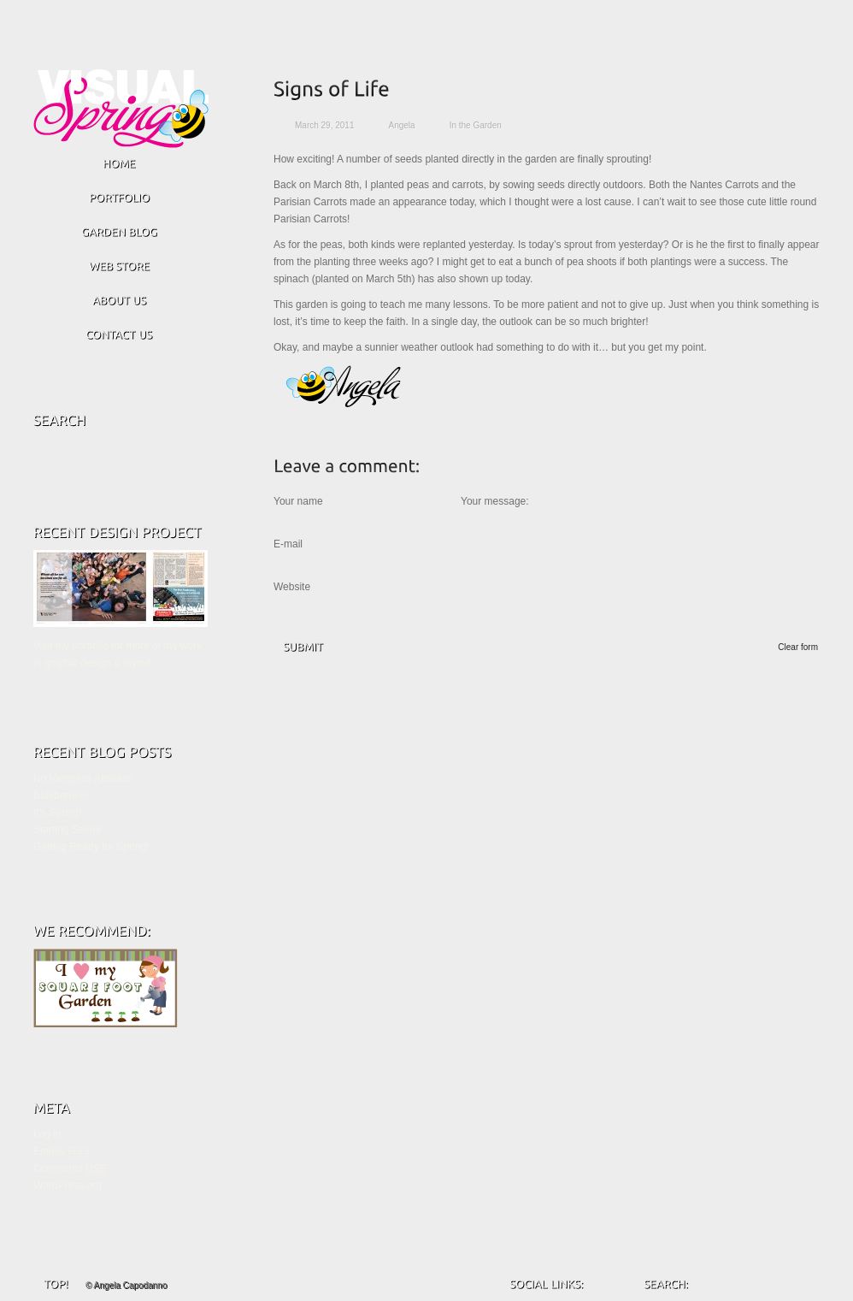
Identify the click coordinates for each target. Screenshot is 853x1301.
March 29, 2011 (325, 125)
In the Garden (476, 125)
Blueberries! (60, 795)
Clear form (798, 647)
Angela (402, 125)
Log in (47, 1134)
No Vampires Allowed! (83, 778)
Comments (70, 1168)
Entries (61, 1151)
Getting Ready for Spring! (91, 847)
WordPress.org (67, 1186)
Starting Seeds (67, 830)
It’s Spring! (57, 813)
